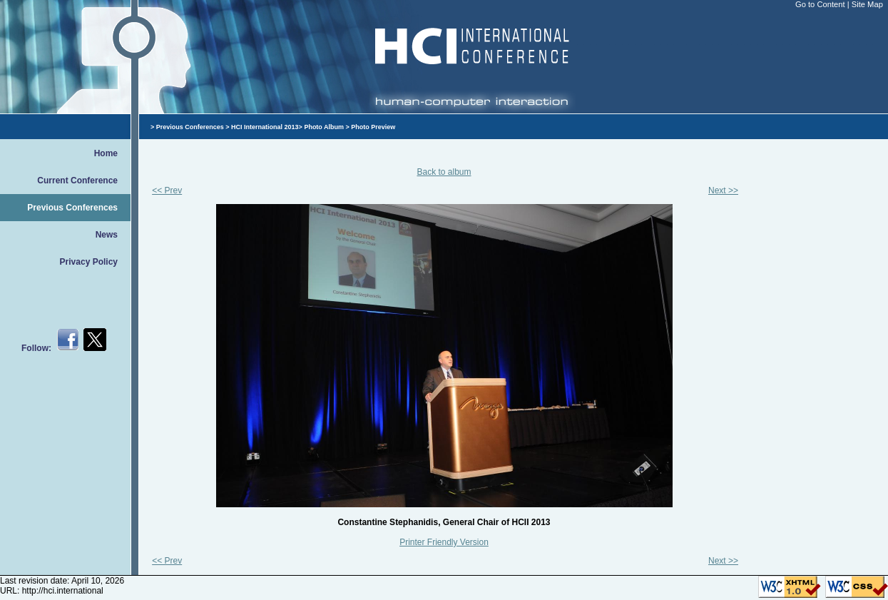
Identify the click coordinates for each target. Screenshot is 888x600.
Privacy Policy (89, 262)
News (107, 235)
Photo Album (324, 127)
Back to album (444, 172)
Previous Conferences (72, 208)
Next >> (723, 190)
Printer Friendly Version (444, 542)
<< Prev (167, 190)
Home (106, 153)
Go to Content (821, 4)
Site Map (867, 4)
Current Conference (77, 180)
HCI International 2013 (265, 127)
